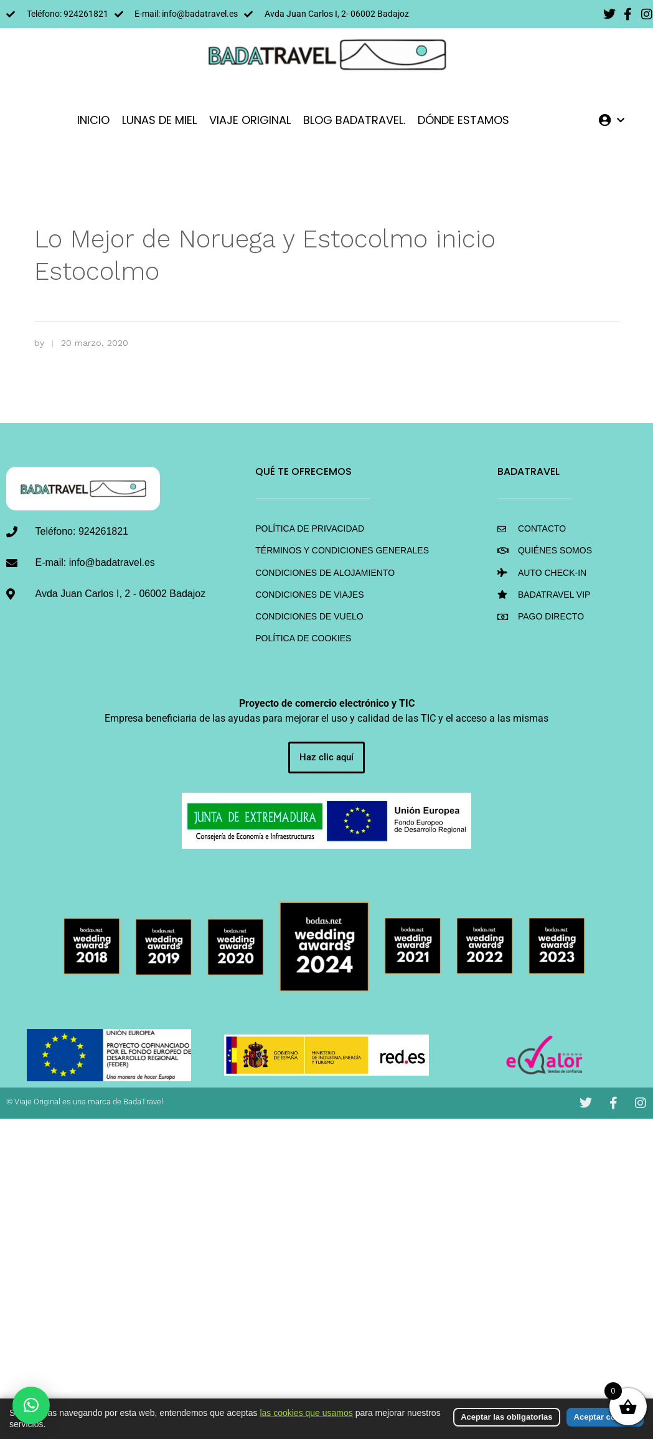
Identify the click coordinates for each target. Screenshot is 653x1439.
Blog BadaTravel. (354, 120)
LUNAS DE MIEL (159, 120)
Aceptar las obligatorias (506, 1417)
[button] (31, 1405)
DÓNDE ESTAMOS (463, 120)
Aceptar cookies (605, 1417)
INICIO (93, 120)
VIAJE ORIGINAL (250, 120)
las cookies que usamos (306, 1413)
